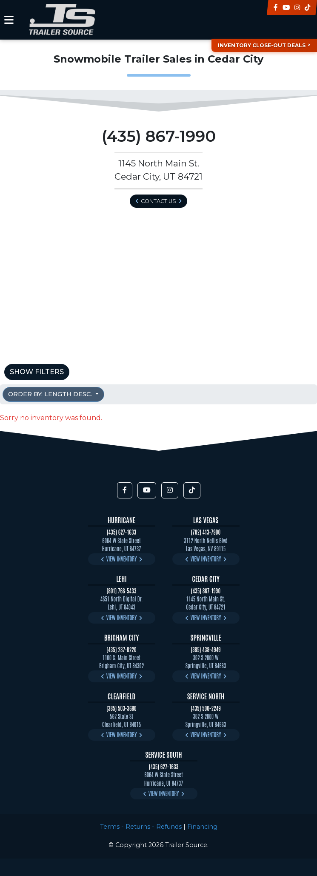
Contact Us (158, 201)
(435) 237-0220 (121, 649)
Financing (202, 826)
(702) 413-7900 (206, 531)
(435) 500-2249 (206, 708)
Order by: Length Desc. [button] (51, 394)
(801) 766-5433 (122, 590)
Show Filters (37, 372)
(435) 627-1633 (121, 531)
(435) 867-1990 (205, 590)
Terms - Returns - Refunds (141, 826)
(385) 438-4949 (205, 649)
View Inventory (121, 558)
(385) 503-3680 (121, 708)
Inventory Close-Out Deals (262, 45)
